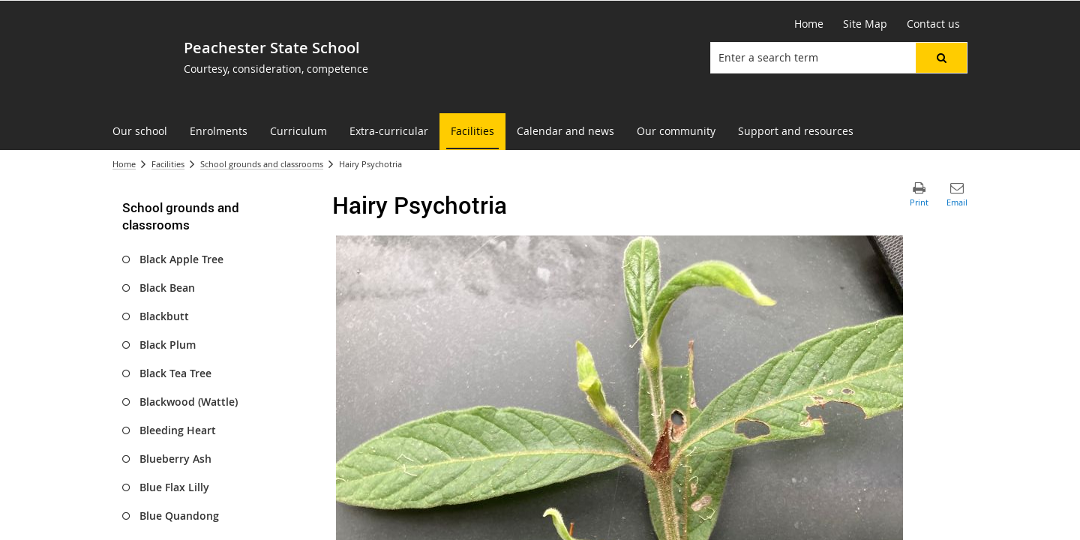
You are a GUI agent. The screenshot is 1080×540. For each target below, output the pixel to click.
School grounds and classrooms (261, 164)
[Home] (809, 24)
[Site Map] (865, 24)
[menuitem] (139, 131)
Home (124, 164)
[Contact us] (933, 24)
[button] (941, 58)
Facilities (168, 164)
